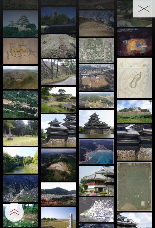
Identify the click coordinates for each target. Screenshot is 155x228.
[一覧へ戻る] (144, 8)
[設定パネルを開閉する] (14, 212)
